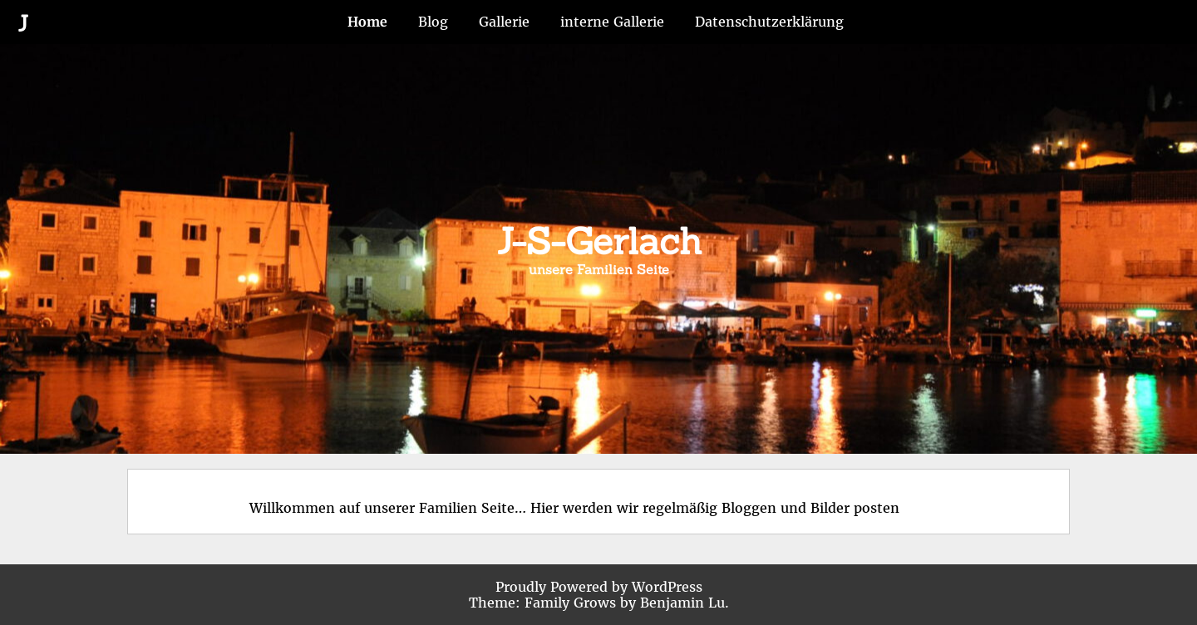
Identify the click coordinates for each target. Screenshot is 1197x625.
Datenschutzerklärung (769, 21)
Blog (433, 21)
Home (367, 21)
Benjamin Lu (682, 602)
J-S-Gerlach (599, 241)
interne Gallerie (612, 21)
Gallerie (504, 21)
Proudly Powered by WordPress (598, 586)
